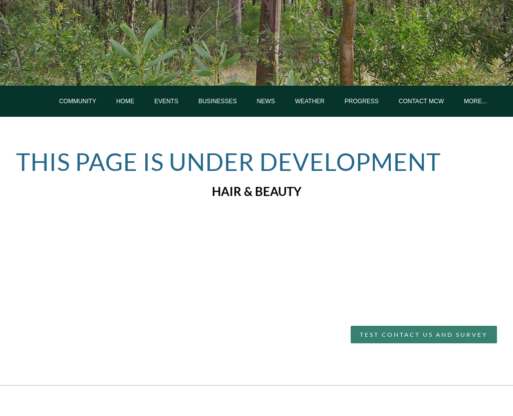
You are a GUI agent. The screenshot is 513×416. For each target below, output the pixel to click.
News (266, 101)
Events (166, 101)
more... (475, 101)
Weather (310, 101)
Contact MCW (421, 101)
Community (77, 101)
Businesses (217, 101)
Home (125, 101)
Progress (362, 101)
